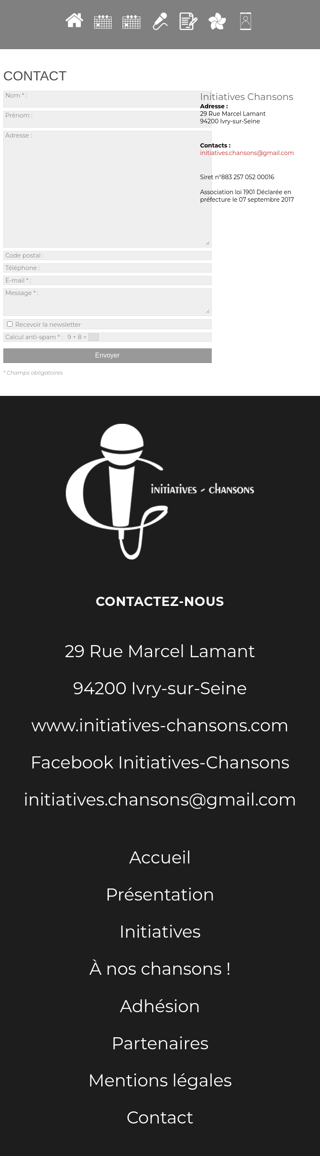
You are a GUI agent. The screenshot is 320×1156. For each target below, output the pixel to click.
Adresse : (107, 188)
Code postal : (101, 255)
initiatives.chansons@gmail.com (247, 153)
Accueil (160, 857)
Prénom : (82, 119)
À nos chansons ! (160, 968)
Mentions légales (160, 1080)
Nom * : (82, 99)
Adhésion (160, 1006)
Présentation (160, 894)
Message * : (107, 301)
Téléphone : (100, 268)
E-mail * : (95, 280)
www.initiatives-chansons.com (160, 725)
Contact (160, 1117)
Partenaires (160, 1043)
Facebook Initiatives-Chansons (159, 762)
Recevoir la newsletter (44, 324)
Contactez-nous (160, 601)
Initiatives (159, 931)
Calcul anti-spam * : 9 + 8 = (52, 337)
